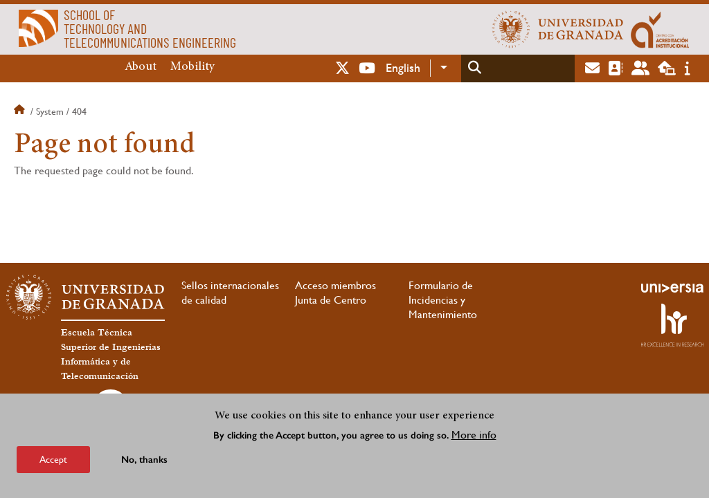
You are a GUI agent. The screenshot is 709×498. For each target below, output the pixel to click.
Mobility (192, 67)
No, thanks (144, 459)
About (140, 67)
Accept (53, 459)
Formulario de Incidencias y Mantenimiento (443, 300)
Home (21, 111)
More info (473, 434)
